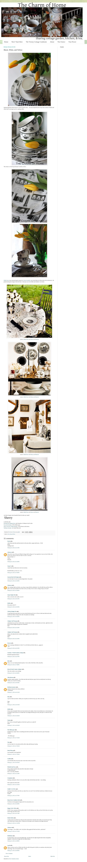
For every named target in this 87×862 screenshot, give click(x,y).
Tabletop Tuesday (8, 528)
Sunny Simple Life (11, 595)
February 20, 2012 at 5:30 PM (13, 572)
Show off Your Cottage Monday (10, 526)
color (8, 534)
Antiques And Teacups (12, 621)
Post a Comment (9, 853)
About (52, 42)
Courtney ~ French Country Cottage (15, 652)
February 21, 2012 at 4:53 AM (13, 704)
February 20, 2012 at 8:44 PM (13, 673)
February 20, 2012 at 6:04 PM (13, 616)
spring (11, 534)
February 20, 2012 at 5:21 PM (13, 547)
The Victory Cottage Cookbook (36, 42)
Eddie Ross (6, 280)
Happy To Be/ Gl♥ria (11, 808)
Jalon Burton (10, 677)
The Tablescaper (10, 729)
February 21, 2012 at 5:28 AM (13, 715)
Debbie (8, 603)
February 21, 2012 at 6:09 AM (13, 725)
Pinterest (37, 339)
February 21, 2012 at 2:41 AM (13, 692)
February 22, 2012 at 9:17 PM (13, 813)
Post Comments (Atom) (14, 858)
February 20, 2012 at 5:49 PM (13, 590)
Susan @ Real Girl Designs (13, 577)
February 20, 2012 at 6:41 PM (13, 648)
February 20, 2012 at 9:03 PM (13, 682)
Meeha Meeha (10, 817)
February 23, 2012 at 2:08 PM (13, 841)
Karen (8, 541)
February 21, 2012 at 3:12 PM (13, 773)
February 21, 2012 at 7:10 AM (13, 737)
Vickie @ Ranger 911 (11, 611)
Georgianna (10, 778)
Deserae (9, 643)
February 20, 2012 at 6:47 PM (13, 656)
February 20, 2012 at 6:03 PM (13, 607)
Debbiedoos (9, 835)
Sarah (8, 845)
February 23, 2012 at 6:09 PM (13, 850)
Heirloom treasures (11, 687)
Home (6, 42)
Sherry (31, 339)
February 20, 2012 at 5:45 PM (13, 580)
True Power (72, 42)
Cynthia (9, 758)
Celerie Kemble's (27, 280)
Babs (8, 661)
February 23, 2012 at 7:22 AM (13, 831)
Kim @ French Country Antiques (14, 669)
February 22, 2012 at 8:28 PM (13, 803)
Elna (8, 696)
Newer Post (6, 856)
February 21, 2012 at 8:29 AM (13, 762)
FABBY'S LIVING (11, 789)
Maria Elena (10, 750)
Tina (8, 742)
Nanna (8, 720)
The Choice (61, 42)
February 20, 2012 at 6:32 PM (13, 627)
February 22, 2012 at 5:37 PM (13, 795)
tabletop (13, 534)
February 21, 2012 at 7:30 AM (13, 746)
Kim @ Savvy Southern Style (13, 800)
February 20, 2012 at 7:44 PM (13, 664)
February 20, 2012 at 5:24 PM (13, 561)
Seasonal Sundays (8, 525)
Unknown (9, 552)
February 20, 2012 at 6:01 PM (13, 598)
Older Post (52, 856)
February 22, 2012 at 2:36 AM (13, 784)
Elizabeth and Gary (11, 767)
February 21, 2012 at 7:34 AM (13, 754)
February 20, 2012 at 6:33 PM (13, 638)
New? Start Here (17, 42)
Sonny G (9, 566)
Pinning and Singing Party (9, 523)
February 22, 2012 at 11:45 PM (13, 823)
